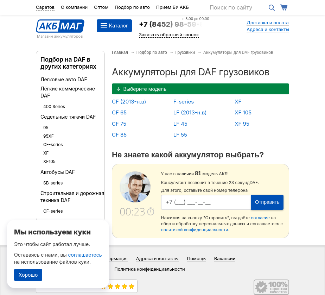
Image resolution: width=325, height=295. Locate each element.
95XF (48, 136)
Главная (120, 52)
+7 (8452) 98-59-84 (174, 24)
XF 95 (242, 123)
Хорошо (28, 275)
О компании (74, 7)
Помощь (196, 258)
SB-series (53, 183)
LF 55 (180, 134)
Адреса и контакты (268, 29)
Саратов (45, 7)
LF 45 (180, 123)
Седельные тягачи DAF (68, 117)
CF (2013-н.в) (129, 101)
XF (46, 153)
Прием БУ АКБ (172, 7)
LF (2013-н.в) (190, 112)
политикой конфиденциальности (194, 229)
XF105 (49, 161)
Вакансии (225, 258)
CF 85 (119, 134)
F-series (183, 101)
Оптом (101, 7)
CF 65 (119, 112)
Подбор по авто (132, 7)
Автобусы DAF (57, 172)
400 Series (54, 106)
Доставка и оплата (268, 22)
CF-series (53, 144)
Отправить (267, 202)
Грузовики (185, 52)
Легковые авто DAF (63, 79)
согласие (260, 217)
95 (46, 127)
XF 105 (243, 112)
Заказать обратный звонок (169, 34)
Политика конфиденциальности (149, 269)
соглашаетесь (85, 255)
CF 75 (119, 123)
